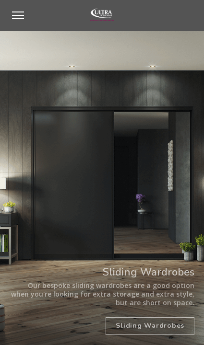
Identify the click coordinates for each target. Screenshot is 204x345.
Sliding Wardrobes (150, 325)
